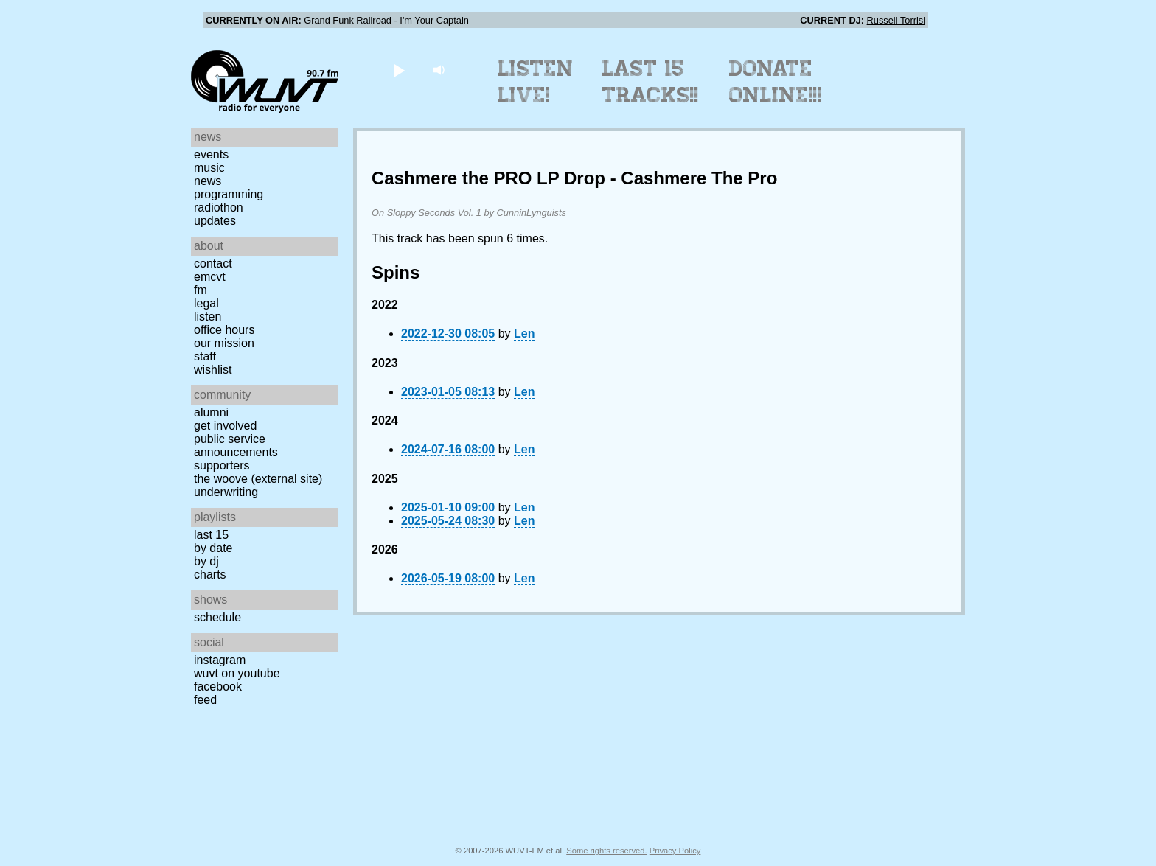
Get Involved (225, 425)
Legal (206, 303)
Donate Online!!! (775, 81)
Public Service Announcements (236, 445)
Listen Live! (536, 81)
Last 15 (211, 534)
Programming (228, 194)
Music (209, 167)
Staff (205, 356)
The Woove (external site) (258, 478)
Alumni (211, 412)
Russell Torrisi (896, 20)
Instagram (220, 660)
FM (200, 290)
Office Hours (224, 330)
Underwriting (226, 492)
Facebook (218, 686)
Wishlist (213, 369)
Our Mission (224, 343)
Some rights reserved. (606, 850)
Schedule (217, 617)
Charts (210, 574)
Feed (205, 700)
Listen (207, 316)
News (207, 181)
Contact (213, 263)
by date (213, 548)
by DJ (206, 561)
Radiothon (218, 207)
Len (524, 333)
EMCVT (210, 276)
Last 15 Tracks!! (650, 81)
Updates (215, 220)
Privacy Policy (675, 850)
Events (211, 154)
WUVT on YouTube (237, 673)
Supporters (222, 465)
